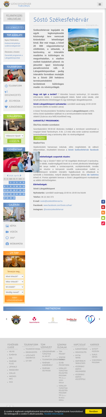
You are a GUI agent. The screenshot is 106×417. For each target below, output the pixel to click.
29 (11, 198)
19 (24, 190)
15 (11, 190)
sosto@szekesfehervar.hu (51, 201)
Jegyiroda (12, 101)
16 (14, 190)
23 (14, 194)
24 (17, 194)
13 (5, 190)
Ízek (10, 358)
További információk (53, 413)
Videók (12, 231)
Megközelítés (80, 352)
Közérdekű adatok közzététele (80, 377)
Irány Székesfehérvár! (14, 299)
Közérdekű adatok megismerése (80, 369)
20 (5, 194)
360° (10, 237)
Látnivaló (13, 367)
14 (7, 190)
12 (24, 186)
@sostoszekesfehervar (53, 209)
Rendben (93, 411)
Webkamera (14, 243)
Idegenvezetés (15, 27)
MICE (11, 382)
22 (11, 194)
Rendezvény (14, 370)
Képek (11, 226)
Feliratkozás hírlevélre (14, 17)
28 (7, 198)
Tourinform (13, 85)
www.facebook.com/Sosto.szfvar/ (57, 205)
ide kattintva (93, 175)
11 (20, 186)
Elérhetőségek (81, 349)
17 (17, 190)
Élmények (13, 355)
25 (20, 194)
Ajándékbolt (14, 107)
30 (14, 198)
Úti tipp (29, 361)
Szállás (12, 373)
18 (20, 190)
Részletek (40, 138)
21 (7, 194)
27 (5, 198)
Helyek (11, 352)
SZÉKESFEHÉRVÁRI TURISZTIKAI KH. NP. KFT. (48, 354)
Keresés (14, 141)
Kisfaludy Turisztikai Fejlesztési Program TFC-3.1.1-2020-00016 (63, 375)
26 (24, 194)
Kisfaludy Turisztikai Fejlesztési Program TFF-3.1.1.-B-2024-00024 (63, 393)
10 (17, 186)
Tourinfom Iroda (33, 349)
